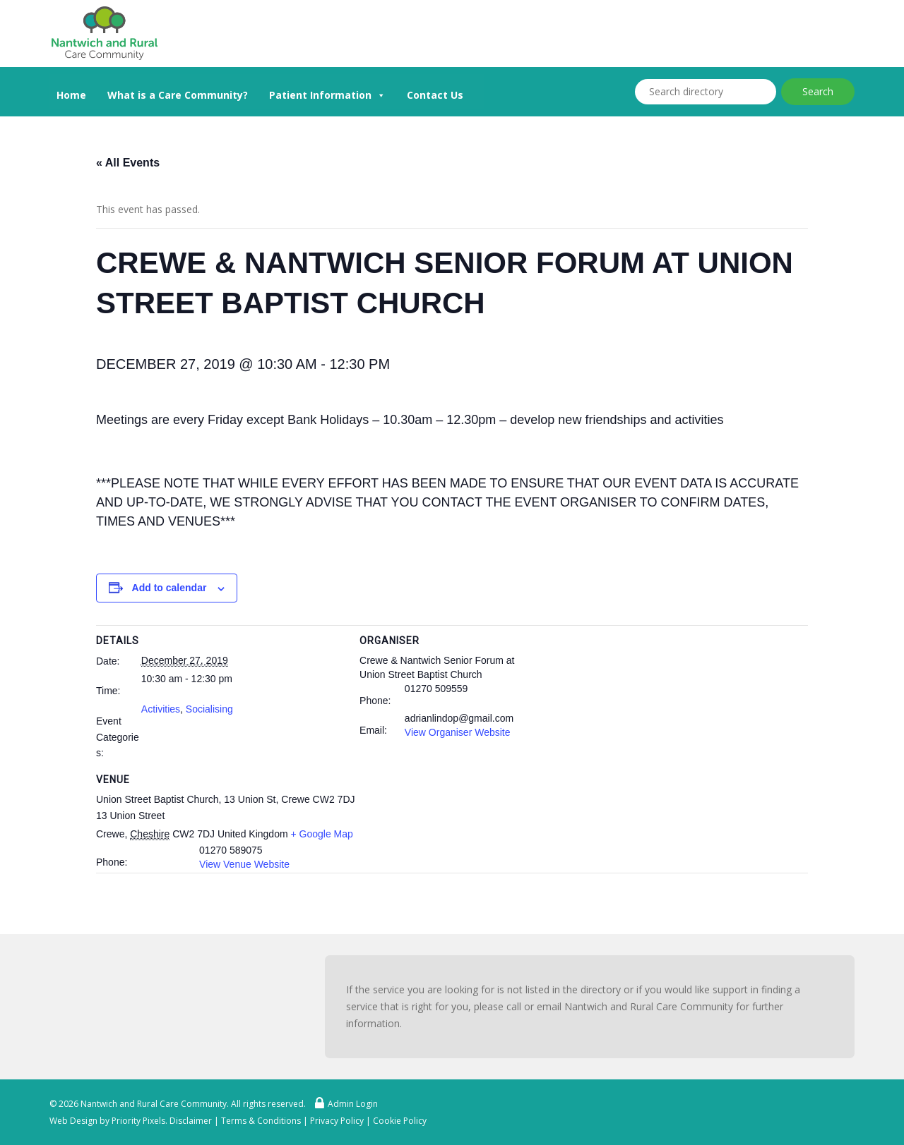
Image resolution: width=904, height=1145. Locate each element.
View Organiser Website (458, 732)
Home (71, 95)
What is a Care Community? (177, 95)
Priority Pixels (138, 1121)
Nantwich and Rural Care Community (154, 1104)
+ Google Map (321, 834)
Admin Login (343, 1104)
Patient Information (327, 93)
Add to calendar (169, 587)
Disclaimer (191, 1121)
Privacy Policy (337, 1121)
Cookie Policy (400, 1121)
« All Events (128, 163)
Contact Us (435, 95)
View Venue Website (244, 864)
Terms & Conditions (261, 1121)
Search (817, 91)
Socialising (209, 709)
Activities (160, 709)
